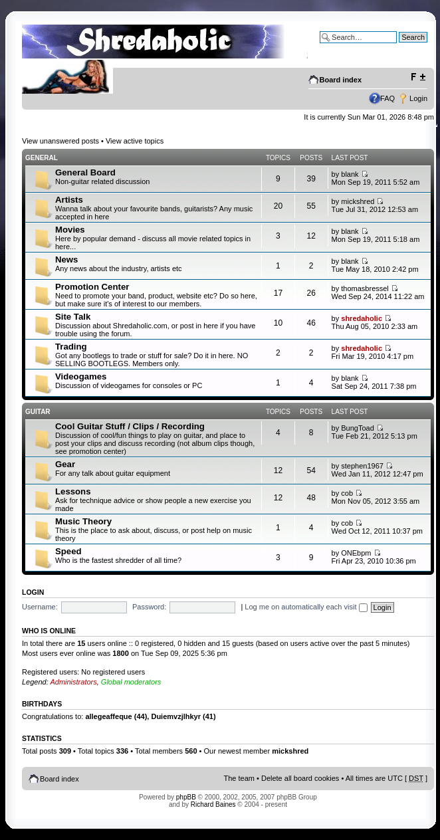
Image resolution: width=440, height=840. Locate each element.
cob (347, 493)
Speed (68, 551)
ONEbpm (356, 553)
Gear (65, 464)
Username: (40, 607)
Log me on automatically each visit (306, 607)
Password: (149, 607)
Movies (70, 230)
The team (239, 778)
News (66, 259)
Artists (69, 200)
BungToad (357, 428)
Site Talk (72, 317)
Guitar (38, 411)
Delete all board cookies (300, 778)
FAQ (387, 98)
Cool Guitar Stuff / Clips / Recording (130, 426)
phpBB (186, 797)
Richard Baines (213, 804)
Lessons (73, 491)
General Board (85, 172)
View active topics (135, 141)
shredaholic (361, 318)
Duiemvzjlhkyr (176, 716)
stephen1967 (362, 466)
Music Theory (83, 521)
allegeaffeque (108, 716)
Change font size (417, 77)
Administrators (73, 682)
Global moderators (131, 682)
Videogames (80, 376)
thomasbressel (365, 288)
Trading (71, 347)
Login (418, 98)
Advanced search (399, 47)
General (41, 157)
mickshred (357, 201)
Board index (341, 80)
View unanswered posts (60, 141)
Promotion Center (92, 287)
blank (349, 174)
